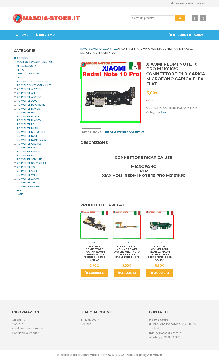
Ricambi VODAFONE (28, 186)
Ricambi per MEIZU (27, 128)
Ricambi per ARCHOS (29, 97)
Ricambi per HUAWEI (28, 116)
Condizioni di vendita (25, 333)
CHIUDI (24, 58)
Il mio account (89, 319)
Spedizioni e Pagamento (28, 328)
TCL (19, 190)
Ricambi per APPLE (27, 93)
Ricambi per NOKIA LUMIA (31, 140)
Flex (115, 48)
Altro (20, 69)
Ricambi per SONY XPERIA (31, 163)
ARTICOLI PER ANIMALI (29, 73)
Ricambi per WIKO (27, 175)
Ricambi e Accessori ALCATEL (34, 85)
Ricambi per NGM (27, 136)
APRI (16, 58)
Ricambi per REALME (28, 151)
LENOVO (21, 77)
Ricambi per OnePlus (29, 143)
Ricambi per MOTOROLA (31, 132)
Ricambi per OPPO (27, 147)
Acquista (94, 273)
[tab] (91, 132)
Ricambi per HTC (26, 112)
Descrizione (91, 132)
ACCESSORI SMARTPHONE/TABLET (36, 62)
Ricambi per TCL (26, 167)
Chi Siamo (18, 319)
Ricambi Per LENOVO (29, 120)
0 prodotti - (186, 35)
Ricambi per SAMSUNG (30, 159)
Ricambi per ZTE (26, 182)
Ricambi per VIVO (27, 171)
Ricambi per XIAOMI (100, 48)
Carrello (85, 324)
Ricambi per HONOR (28, 108)
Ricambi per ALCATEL (29, 89)
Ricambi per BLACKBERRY (31, 104)
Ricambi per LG (25, 124)
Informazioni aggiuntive (124, 132)
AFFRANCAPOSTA (26, 66)
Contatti (17, 324)
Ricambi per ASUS (27, 101)
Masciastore (46, 18)
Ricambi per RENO (27, 155)
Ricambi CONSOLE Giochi (32, 81)
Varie (20, 194)
